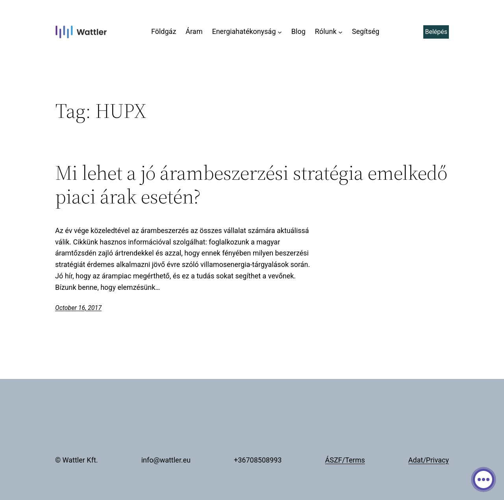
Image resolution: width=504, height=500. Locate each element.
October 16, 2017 (78, 308)
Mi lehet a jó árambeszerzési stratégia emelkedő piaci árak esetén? (251, 184)
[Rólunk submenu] (340, 32)
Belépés (436, 31)
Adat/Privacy (428, 460)
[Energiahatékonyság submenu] (280, 32)
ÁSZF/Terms (345, 460)
